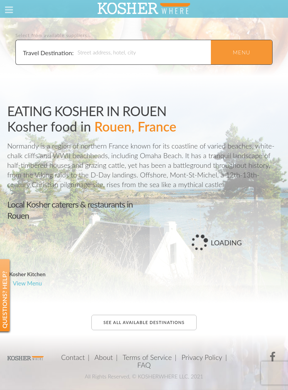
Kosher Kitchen (27, 274)
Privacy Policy (202, 357)
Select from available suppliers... (53, 35)
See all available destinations (143, 322)
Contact (72, 357)
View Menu (27, 283)
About (103, 357)
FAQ (144, 365)
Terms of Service (147, 357)
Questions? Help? (4, 300)
